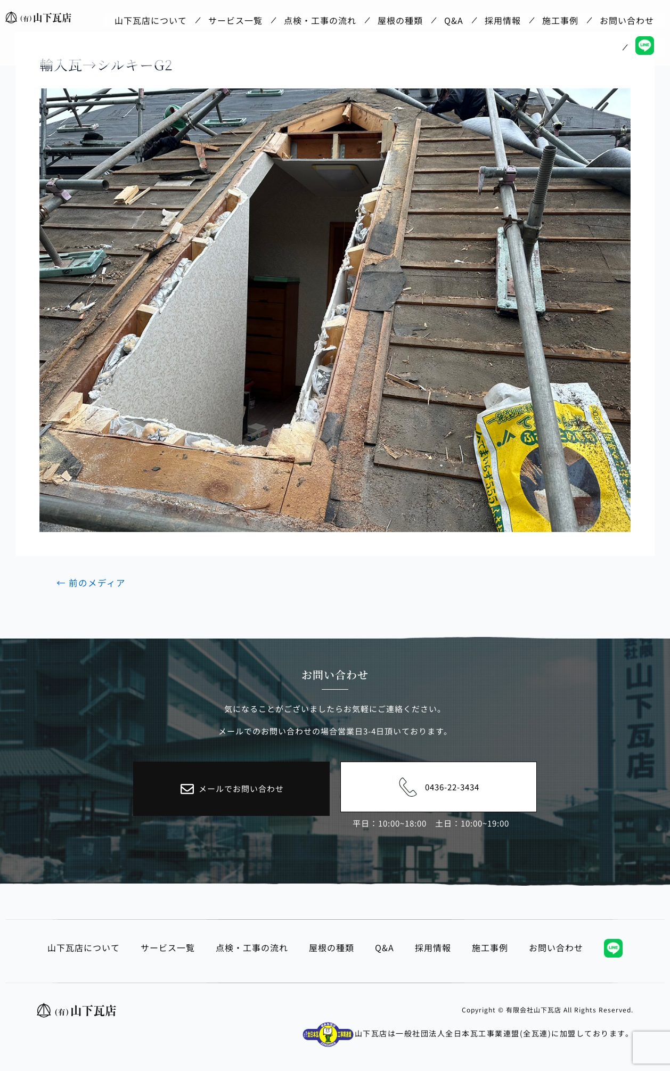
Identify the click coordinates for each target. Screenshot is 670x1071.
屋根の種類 (400, 17)
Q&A (453, 17)
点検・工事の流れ (320, 17)
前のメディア (91, 582)
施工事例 (560, 17)
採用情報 (503, 17)
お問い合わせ (627, 17)
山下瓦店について (151, 17)
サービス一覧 (235, 17)
